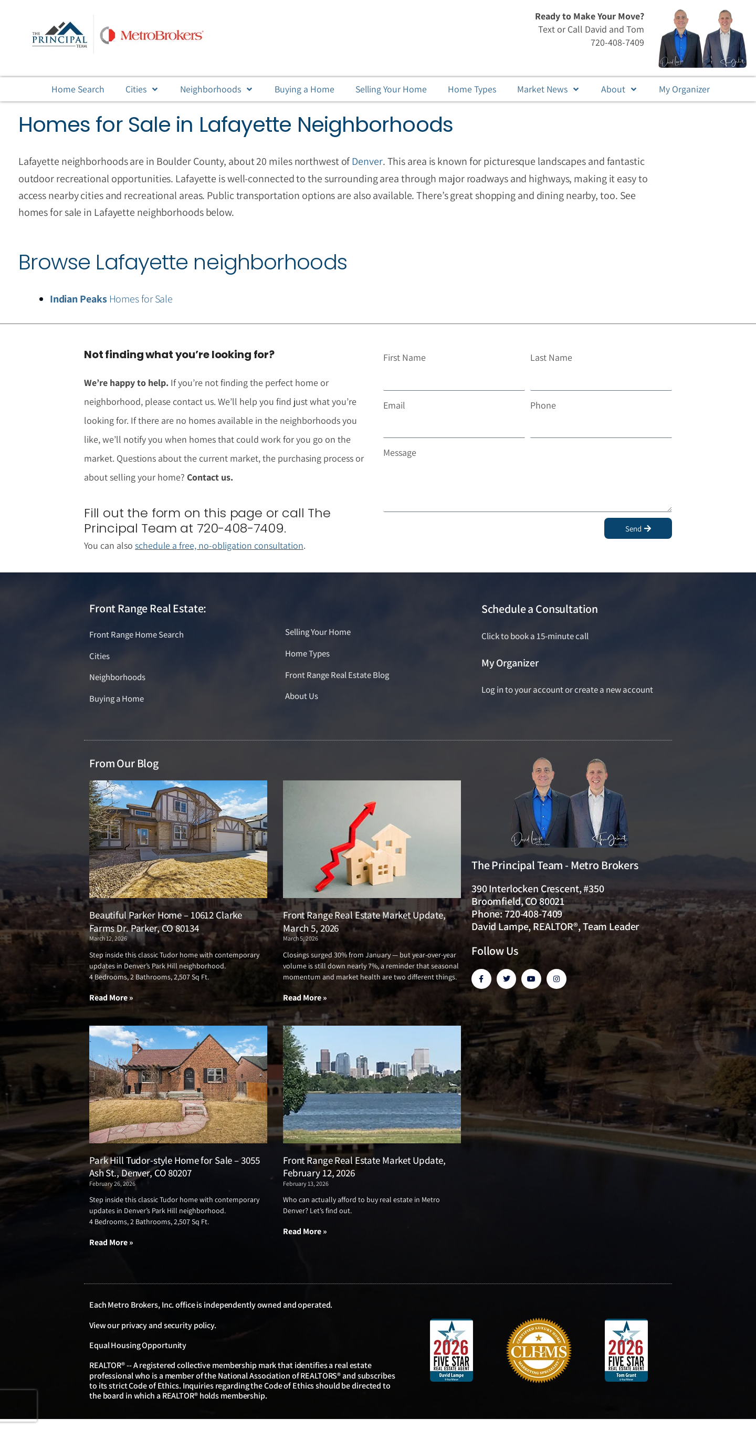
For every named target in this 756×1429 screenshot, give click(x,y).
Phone (543, 404)
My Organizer (510, 662)
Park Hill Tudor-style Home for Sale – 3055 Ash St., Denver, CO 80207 (174, 1167)
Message (399, 452)
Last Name (551, 357)
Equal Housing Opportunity (137, 1345)
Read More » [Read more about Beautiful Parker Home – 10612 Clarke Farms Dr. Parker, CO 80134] (111, 997)
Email (394, 404)
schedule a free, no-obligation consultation (220, 544)
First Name (404, 357)
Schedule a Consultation (539, 607)
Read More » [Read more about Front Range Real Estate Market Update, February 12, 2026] (305, 1231)
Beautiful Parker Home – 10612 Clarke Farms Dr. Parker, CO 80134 (165, 921)
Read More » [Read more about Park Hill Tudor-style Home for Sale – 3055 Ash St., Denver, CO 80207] (111, 1242)
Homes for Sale (111, 299)
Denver (367, 161)
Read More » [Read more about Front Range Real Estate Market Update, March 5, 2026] (305, 997)
